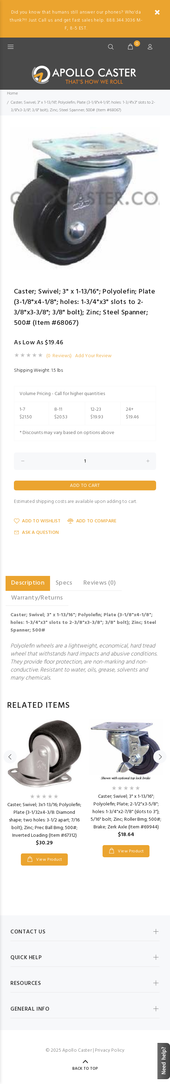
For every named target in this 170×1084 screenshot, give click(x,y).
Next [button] (153, 198)
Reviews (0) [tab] (99, 583)
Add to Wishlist (37, 521)
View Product (48, 859)
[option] (85, 198)
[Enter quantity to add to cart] (85, 461)
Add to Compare (91, 521)
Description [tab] (27, 583)
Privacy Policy (109, 1050)
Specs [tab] (64, 583)
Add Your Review (93, 356)
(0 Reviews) (59, 356)
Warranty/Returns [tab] (37, 598)
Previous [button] (17, 198)
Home (12, 93)
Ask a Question (36, 533)
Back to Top (85, 1068)
